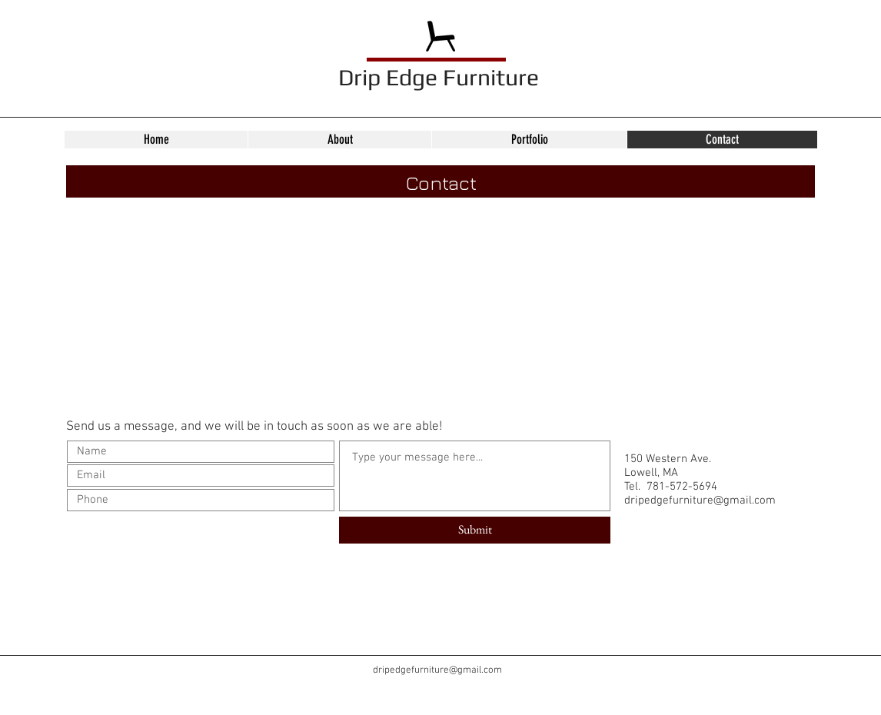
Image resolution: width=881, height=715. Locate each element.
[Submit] (474, 530)
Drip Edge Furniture (438, 77)
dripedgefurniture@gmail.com (700, 500)
